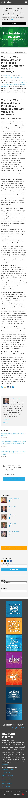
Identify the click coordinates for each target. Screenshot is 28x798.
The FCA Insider (6, 786)
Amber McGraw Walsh (14, 498)
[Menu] (14, 2)
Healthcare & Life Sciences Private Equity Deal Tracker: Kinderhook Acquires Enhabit (13, 453)
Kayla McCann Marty (14, 531)
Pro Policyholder (6, 780)
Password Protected (7, 775)
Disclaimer (24, 728)
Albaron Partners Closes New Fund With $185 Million (13, 434)
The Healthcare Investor (14, 35)
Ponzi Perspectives (7, 778)
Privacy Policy (16, 728)
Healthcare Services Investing (14, 77)
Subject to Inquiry (6, 783)
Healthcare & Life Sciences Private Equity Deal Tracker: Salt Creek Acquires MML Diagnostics (13, 443)
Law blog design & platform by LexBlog (14, 794)
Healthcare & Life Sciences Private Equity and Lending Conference (14, 84)
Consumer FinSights (7, 769)
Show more (7, 419)
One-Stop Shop (6, 772)
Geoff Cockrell (6, 75)
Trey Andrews (12, 523)
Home (2, 51)
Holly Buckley (12, 514)
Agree (14, 23)
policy (13, 19)
